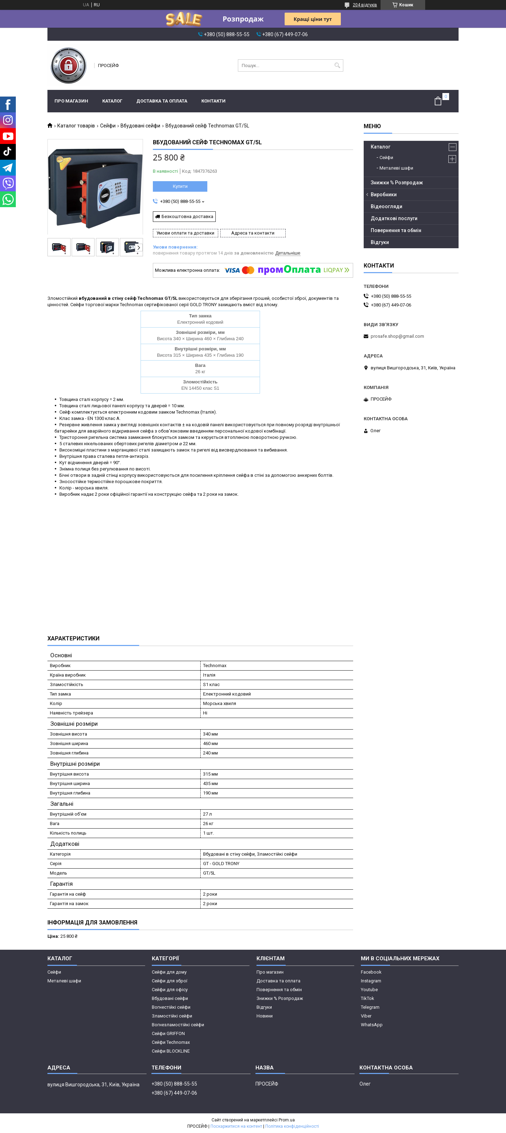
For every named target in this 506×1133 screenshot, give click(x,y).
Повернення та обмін (396, 230)
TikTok (367, 998)
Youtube (369, 989)
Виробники (384, 194)
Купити (180, 186)
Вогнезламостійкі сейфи (178, 1024)
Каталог (112, 101)
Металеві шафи (396, 168)
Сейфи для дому (169, 972)
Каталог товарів (76, 126)
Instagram (371, 980)
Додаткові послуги (394, 218)
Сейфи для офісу (170, 989)
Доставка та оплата (161, 101)
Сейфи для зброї (169, 980)
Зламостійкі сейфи (172, 1016)
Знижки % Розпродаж (397, 182)
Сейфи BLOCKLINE (171, 1051)
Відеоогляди (386, 206)
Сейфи (108, 126)
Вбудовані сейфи (140, 126)
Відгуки (380, 242)
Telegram (370, 1007)
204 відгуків (365, 4)
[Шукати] (337, 65)
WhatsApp (372, 1024)
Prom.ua (287, 1120)
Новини (265, 1016)
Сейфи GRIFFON (168, 1033)
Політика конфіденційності (292, 1126)
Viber (366, 1016)
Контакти (213, 101)
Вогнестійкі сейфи (171, 1007)
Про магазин (71, 101)
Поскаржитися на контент (236, 1126)
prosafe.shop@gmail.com (397, 336)
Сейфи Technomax (171, 1042)
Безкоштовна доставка (187, 216)
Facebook (371, 972)
